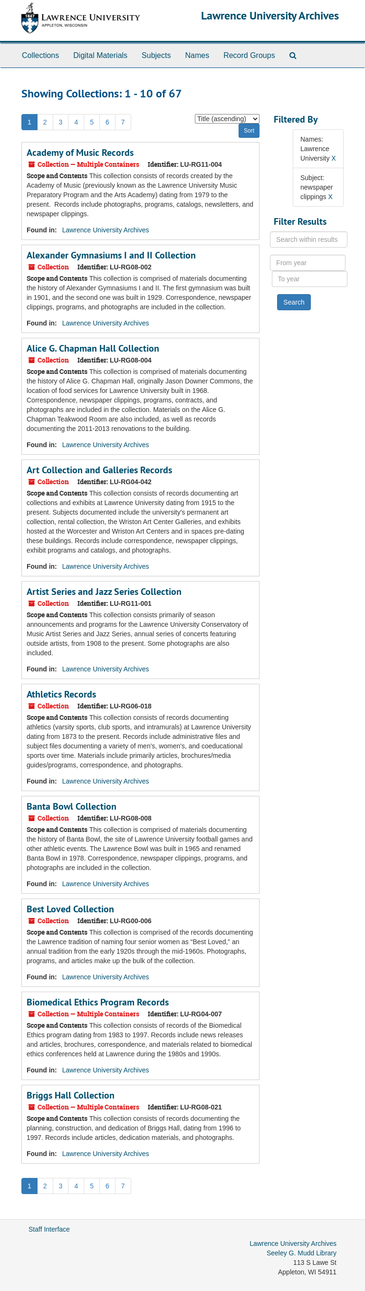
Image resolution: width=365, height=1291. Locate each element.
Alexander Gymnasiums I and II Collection (111, 255)
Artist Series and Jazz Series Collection (104, 591)
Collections (40, 55)
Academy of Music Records (80, 152)
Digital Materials (100, 55)
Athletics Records (61, 694)
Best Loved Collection (70, 909)
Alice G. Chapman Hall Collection (93, 348)
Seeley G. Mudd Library (301, 1253)
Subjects (156, 55)
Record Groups (249, 55)
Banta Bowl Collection (71, 806)
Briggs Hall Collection (71, 1095)
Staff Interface (49, 1229)
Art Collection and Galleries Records (99, 470)
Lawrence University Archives (270, 15)
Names (197, 55)
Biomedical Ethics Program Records (98, 1002)
